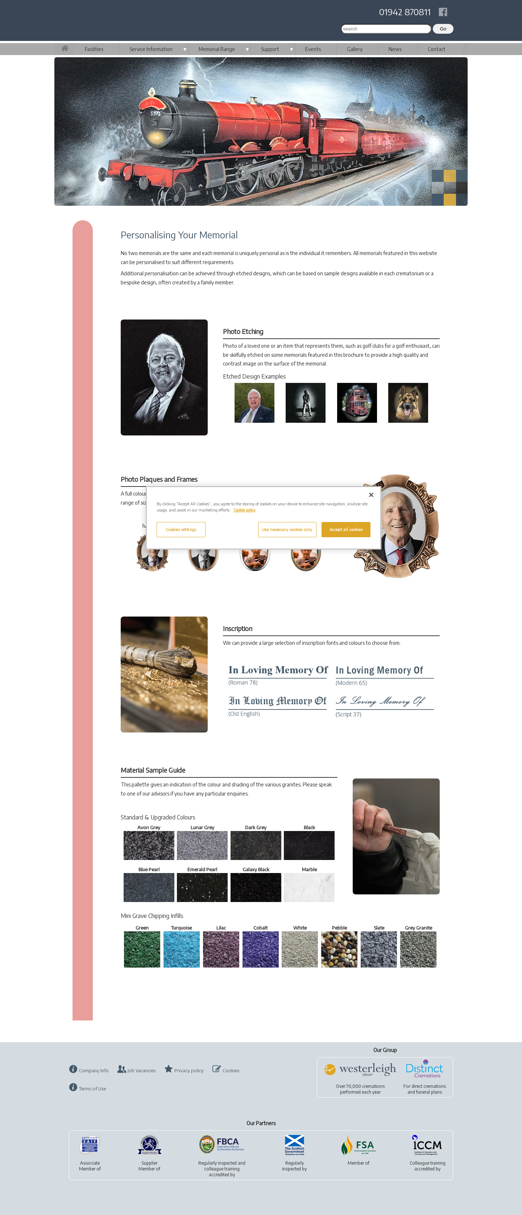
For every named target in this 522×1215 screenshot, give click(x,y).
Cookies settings (181, 529)
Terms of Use (92, 1088)
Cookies (231, 1070)
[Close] (371, 495)
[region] (263, 518)
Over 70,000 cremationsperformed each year (360, 1089)
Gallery (354, 49)
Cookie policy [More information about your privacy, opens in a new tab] (244, 510)
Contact (437, 49)
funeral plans (429, 1092)
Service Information (151, 49)
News (395, 49)
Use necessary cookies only (287, 529)
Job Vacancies (142, 1070)
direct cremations (428, 1086)
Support (270, 49)
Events (313, 49)
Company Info (94, 1070)
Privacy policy (189, 1070)
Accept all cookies (346, 529)
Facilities (94, 49)
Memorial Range (217, 49)
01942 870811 (405, 11)
